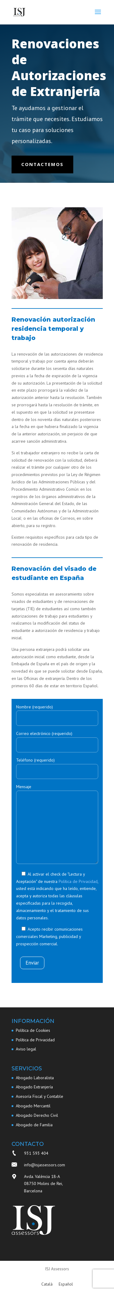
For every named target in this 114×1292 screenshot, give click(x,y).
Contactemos (42, 164)
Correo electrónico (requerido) (57, 739)
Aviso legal (26, 1049)
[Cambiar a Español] (66, 1284)
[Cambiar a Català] (47, 1284)
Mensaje (57, 824)
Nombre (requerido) (57, 712)
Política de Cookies (33, 1030)
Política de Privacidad (78, 881)
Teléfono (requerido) (57, 765)
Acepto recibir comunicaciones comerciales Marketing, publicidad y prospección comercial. (49, 936)
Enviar (32, 962)
